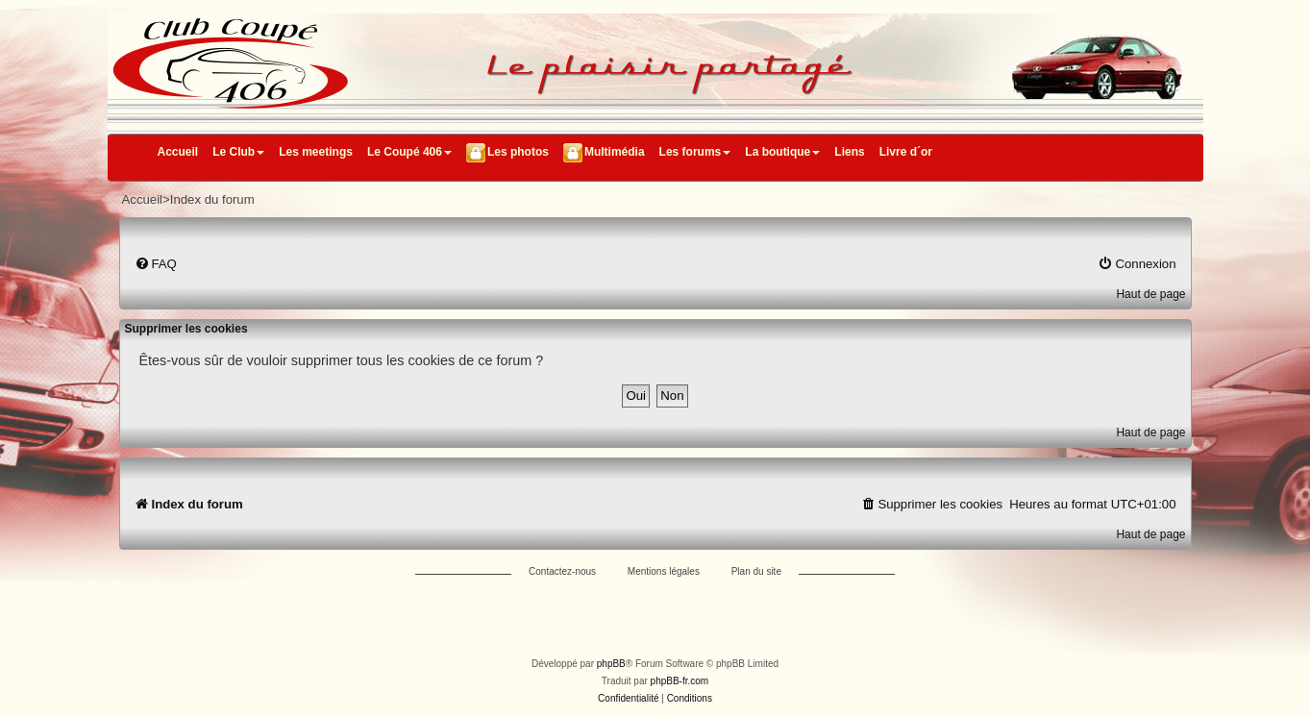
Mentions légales (664, 571)
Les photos (518, 152)
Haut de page (1150, 294)
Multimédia (614, 152)
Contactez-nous (562, 571)
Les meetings (316, 152)
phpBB (611, 663)
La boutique (782, 152)
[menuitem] (156, 264)
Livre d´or (905, 152)
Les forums (695, 152)
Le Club (238, 152)
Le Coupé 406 (409, 152)
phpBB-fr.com (680, 681)
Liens (849, 152)
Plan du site (756, 571)
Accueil (178, 152)
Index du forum (212, 199)
